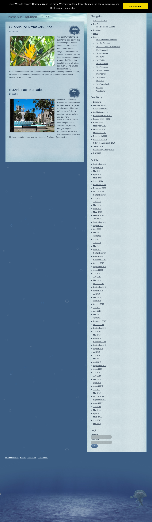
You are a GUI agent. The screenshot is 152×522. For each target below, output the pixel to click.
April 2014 (97, 383)
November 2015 (99, 342)
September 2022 (99, 222)
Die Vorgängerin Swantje (105, 27)
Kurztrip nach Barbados (26, 90)
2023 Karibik (101, 77)
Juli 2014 (96, 372)
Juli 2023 (96, 198)
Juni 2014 (97, 376)
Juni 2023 (97, 202)
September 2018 (99, 287)
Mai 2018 (96, 297)
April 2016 (97, 338)
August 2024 (98, 168)
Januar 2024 (98, 181)
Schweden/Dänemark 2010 (104, 143)
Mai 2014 (96, 379)
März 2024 (97, 178)
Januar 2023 (98, 219)
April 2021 (97, 250)
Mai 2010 (96, 424)
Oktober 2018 (98, 284)
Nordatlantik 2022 (100, 136)
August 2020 (98, 256)
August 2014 (98, 369)
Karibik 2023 (98, 122)
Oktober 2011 (98, 396)
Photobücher (101, 91)
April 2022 (97, 236)
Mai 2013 (96, 393)
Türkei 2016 (98, 146)
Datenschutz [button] (70, 8)
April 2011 (97, 413)
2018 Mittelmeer (102, 64)
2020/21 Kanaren (102, 70)
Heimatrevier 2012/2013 (102, 116)
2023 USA (100, 81)
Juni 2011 (97, 407)
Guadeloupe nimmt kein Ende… (32, 27)
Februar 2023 (98, 215)
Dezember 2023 (99, 185)
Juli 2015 (96, 352)
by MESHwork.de (12, 458)
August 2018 (98, 291)
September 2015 (99, 345)
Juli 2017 (96, 308)
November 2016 (99, 321)
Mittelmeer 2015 (99, 126)
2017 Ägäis (100, 60)
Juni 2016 (97, 331)
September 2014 (99, 366)
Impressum (31, 458)
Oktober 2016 (98, 325)
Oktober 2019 (98, 263)
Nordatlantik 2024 (100, 140)
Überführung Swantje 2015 (103, 150)
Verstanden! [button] (135, 6)
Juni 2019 (97, 277)
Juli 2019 (96, 273)
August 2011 (98, 403)
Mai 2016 (96, 335)
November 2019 (99, 260)
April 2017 (97, 318)
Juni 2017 (97, 311)
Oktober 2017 (98, 304)
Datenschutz (43, 458)
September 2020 (99, 253)
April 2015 (97, 362)
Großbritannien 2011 (101, 112)
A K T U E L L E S (100, 21)
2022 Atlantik (101, 74)
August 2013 (98, 386)
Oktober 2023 (98, 191)
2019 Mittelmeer (102, 67)
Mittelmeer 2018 (99, 129)
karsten (15, 31)
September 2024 (99, 164)
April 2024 (97, 174)
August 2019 (98, 270)
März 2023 (97, 212)
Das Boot (96, 24)
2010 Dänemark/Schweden (106, 40)
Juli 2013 (96, 390)
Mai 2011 (96, 410)
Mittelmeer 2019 (99, 133)
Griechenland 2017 (100, 109)
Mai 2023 (96, 205)
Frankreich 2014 (99, 105)
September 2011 (99, 400)
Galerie (96, 37)
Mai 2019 (96, 280)
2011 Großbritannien (104, 43)
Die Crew (96, 30)
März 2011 (97, 417)
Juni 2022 (97, 229)
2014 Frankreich (102, 50)
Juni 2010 (97, 420)
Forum (95, 34)
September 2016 (99, 328)
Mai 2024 (96, 171)
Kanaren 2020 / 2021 (101, 119)
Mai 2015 (96, 359)
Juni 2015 (97, 355)
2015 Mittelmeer (102, 53)
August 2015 (98, 349)
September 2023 (99, 195)
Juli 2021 (96, 239)
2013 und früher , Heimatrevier (108, 47)
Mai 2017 (96, 314)
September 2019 (99, 267)
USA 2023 (97, 153)
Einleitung (97, 102)
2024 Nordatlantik (103, 84)
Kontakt (23, 458)
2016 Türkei (100, 57)
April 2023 (97, 209)
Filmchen (99, 88)
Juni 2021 (97, 243)
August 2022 (98, 226)
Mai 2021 (96, 246)
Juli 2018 (96, 294)
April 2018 (97, 301)
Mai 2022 (96, 232)
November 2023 (99, 188)
